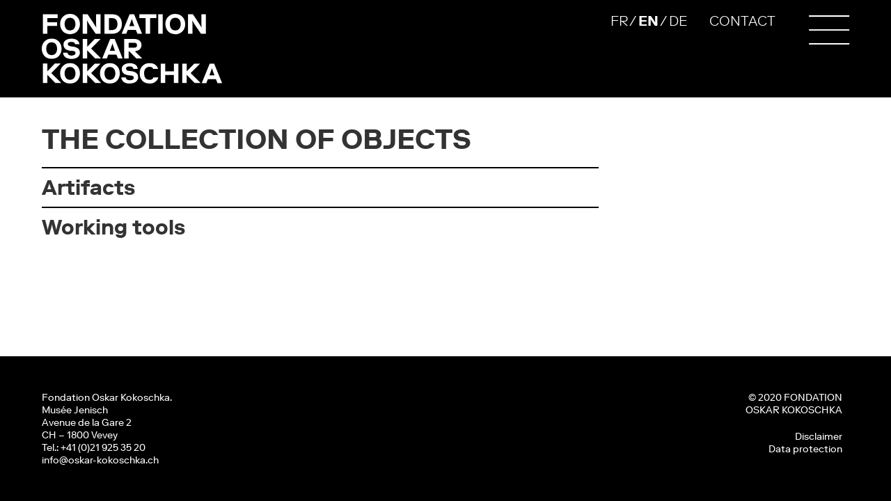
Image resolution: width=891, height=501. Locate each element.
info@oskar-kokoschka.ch (100, 460)
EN (648, 21)
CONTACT (742, 21)
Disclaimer (818, 436)
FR (619, 21)
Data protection (805, 449)
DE (678, 21)
